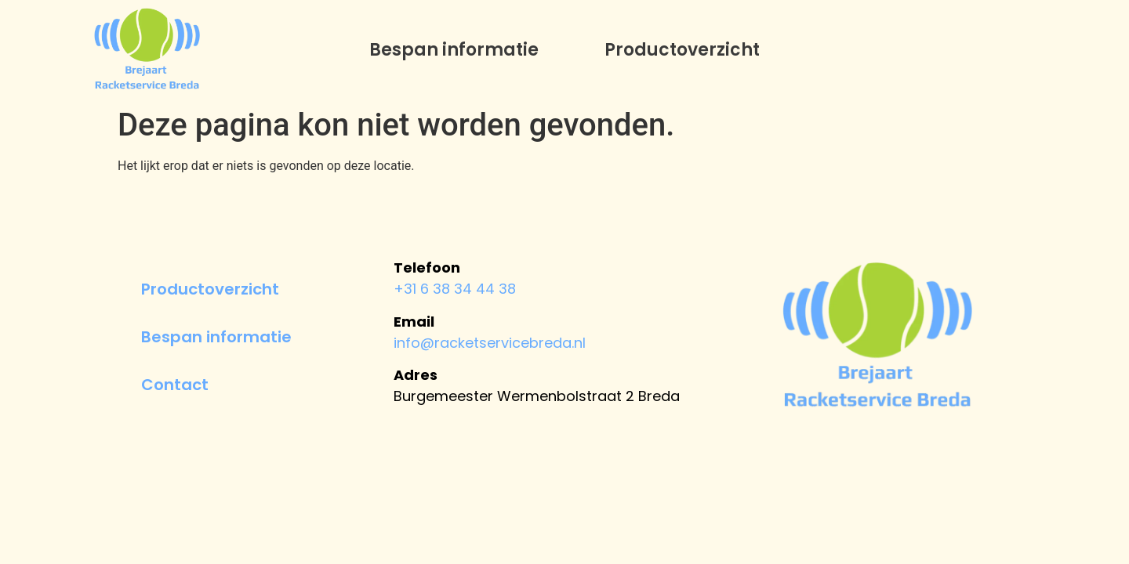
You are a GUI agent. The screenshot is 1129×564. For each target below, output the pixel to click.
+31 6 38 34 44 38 (455, 288)
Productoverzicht (682, 50)
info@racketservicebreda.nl (490, 342)
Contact (175, 385)
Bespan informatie (454, 50)
